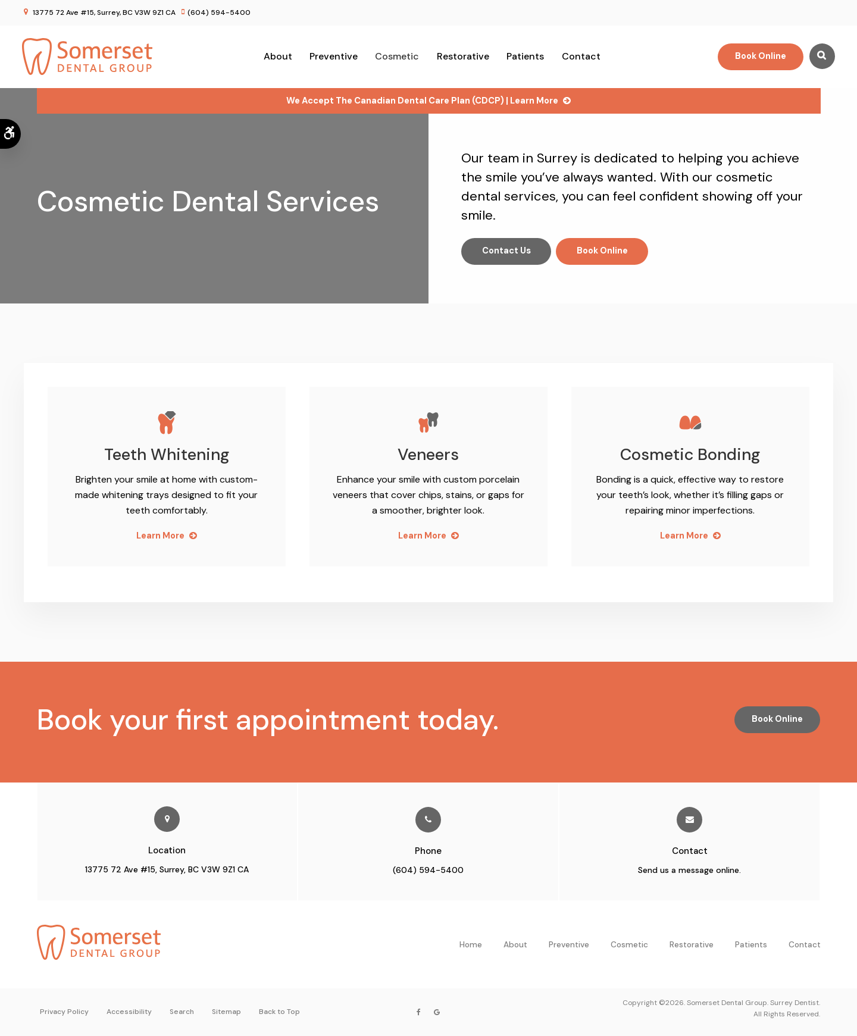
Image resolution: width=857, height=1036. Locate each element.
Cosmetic (398, 56)
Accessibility (129, 1012)
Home (470, 945)
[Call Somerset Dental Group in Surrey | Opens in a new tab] (428, 819)
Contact (581, 56)
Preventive (333, 56)
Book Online (758, 56)
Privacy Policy (64, 1012)
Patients (525, 56)
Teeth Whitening (167, 454)
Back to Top (279, 1012)
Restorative (463, 56)
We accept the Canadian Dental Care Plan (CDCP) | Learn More (422, 101)
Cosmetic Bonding (690, 454)
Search (182, 1012)
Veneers (428, 454)
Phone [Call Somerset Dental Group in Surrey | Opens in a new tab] (428, 851)
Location (167, 850)
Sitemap (226, 1012)
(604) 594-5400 (219, 12)
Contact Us (507, 251)
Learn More (160, 536)
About (278, 56)
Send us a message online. (689, 870)
